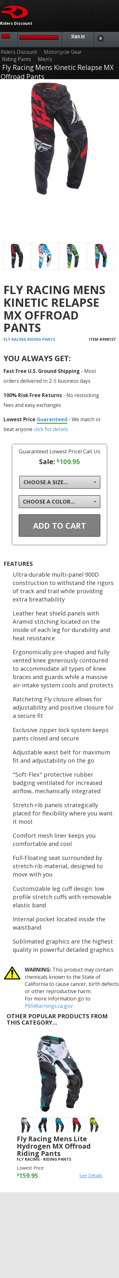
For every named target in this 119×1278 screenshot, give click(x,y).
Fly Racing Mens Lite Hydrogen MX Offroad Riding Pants (54, 1146)
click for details (51, 429)
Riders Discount (19, 52)
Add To (59, 525)
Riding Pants (16, 59)
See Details (90, 1175)
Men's (45, 59)
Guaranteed (52, 419)
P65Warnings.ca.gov (49, 1005)
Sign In (78, 36)
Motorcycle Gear (63, 52)
